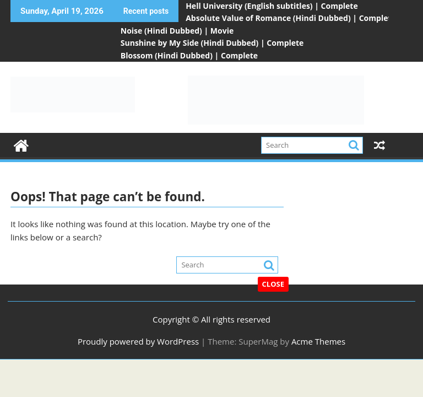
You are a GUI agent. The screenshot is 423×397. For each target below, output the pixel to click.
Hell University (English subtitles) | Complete (272, 6)
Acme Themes (318, 341)
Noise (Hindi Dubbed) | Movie (177, 30)
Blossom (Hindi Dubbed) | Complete (189, 55)
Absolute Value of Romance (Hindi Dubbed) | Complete (291, 18)
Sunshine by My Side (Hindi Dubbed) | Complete (212, 42)
